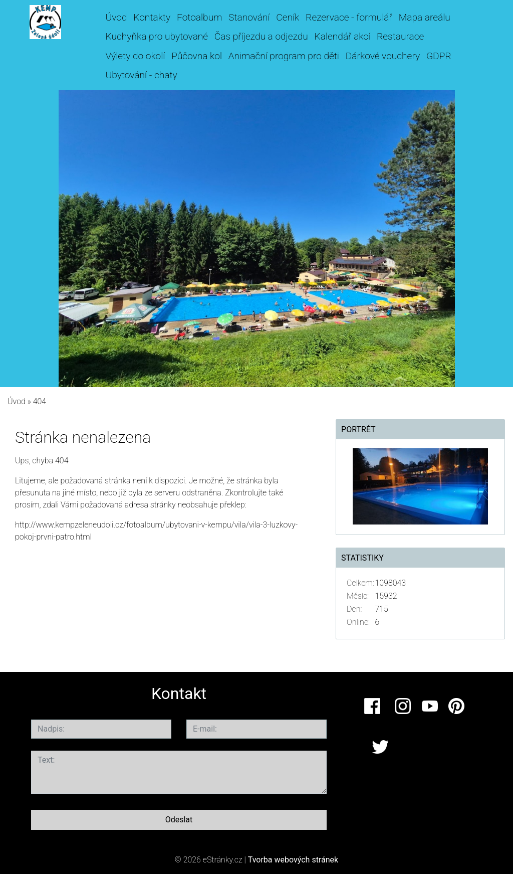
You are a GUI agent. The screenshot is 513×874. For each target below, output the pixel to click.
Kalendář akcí (343, 36)
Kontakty (151, 17)
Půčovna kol (196, 56)
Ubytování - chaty (141, 75)
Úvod (116, 17)
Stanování (249, 17)
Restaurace (400, 36)
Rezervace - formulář (349, 17)
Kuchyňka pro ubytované (157, 36)
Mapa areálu (424, 17)
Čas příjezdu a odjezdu (261, 36)
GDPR (438, 56)
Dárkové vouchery (383, 56)
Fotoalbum (199, 17)
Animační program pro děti (283, 56)
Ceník (287, 17)
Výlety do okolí (135, 56)
